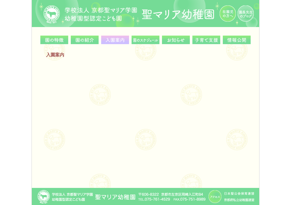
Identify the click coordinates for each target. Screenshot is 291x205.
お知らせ (176, 40)
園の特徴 (54, 40)
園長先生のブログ (246, 13)
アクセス (215, 196)
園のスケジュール (145, 40)
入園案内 (115, 40)
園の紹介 (85, 40)
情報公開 (237, 40)
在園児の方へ (228, 13)
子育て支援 (206, 40)
